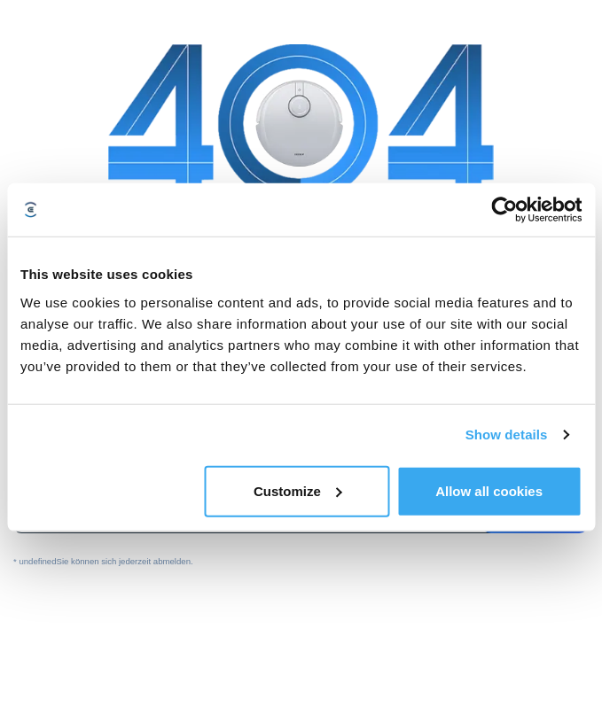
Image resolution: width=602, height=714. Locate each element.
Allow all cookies (489, 490)
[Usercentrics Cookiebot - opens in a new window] (504, 210)
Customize (298, 490)
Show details (506, 434)
